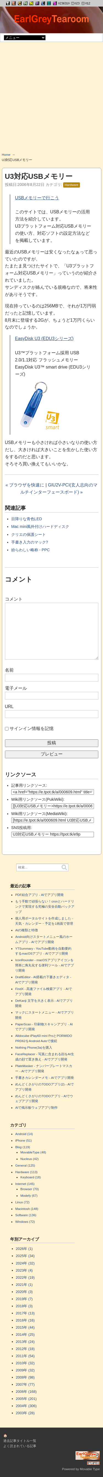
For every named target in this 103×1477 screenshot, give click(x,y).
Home (6, 154)
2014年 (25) (25, 1334)
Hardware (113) (26, 1172)
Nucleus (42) (29, 1159)
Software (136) (25, 1215)
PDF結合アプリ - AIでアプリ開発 (39, 894)
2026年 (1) (24, 1249)
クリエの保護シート (28, 534)
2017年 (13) (25, 1313)
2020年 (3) (24, 1292)
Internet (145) (24, 1183)
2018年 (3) (24, 1306)
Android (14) (24, 1134)
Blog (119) (22, 1147)
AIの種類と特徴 (26, 930)
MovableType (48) (33, 1152)
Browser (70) (29, 1189)
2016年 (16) (25, 1320)
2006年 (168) (26, 1392)
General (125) (25, 1165)
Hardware (71, 184)
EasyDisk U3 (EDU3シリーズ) (44, 338)
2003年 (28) (25, 1413)
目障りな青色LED (26, 519)
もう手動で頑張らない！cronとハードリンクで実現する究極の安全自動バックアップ (44, 906)
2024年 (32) (25, 1263)
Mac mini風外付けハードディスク (40, 526)
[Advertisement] (51, 99)
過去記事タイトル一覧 (19, 1440)
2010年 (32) (25, 1363)
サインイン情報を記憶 (32, 728)
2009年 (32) (25, 1370)
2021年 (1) (24, 1285)
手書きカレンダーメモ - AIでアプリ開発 (44, 1077)
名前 (9, 670)
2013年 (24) (25, 1342)
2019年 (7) (24, 1299)
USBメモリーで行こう (37, 198)
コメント (14, 599)
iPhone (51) (23, 1140)
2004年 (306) (26, 1406)
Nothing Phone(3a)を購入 (33, 1047)
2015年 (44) (25, 1327)
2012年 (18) (25, 1349)
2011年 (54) (25, 1356)
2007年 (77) (25, 1384)
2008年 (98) (25, 1377)
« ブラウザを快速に (24, 485)
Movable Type (90, 1469)
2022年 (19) (25, 1277)
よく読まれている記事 (19, 1446)
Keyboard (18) (30, 1177)
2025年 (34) (25, 1256)
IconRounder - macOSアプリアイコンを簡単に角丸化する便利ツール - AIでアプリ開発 (44, 965)
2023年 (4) (24, 1270)
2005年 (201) (26, 1399)
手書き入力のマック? (29, 542)
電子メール (16, 688)
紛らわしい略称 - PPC (30, 550)
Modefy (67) (28, 1195)
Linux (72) (22, 1202)
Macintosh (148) (26, 1208)
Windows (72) (25, 1221)
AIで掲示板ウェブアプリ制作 (36, 1107)
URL (9, 706)
